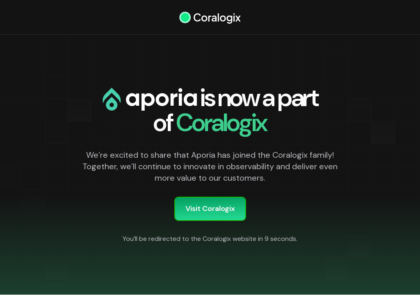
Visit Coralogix (210, 208)
